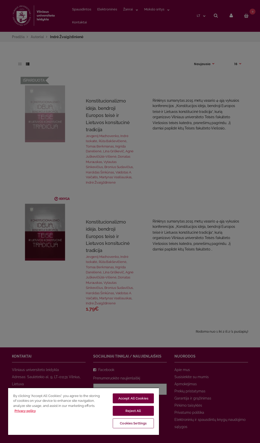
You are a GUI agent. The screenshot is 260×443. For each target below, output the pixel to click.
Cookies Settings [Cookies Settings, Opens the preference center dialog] (133, 423)
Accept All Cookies (133, 398)
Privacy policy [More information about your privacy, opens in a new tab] (25, 411)
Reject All (133, 411)
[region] (83, 411)
